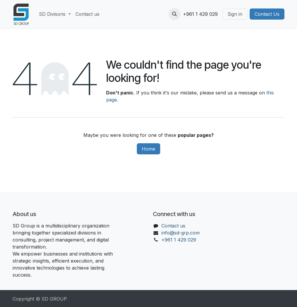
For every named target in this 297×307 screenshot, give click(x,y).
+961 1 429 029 (178, 240)
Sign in (234, 14)
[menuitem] (55, 14)
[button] (174, 14)
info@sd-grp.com (180, 233)
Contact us (173, 226)
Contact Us (267, 14)
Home (148, 149)
